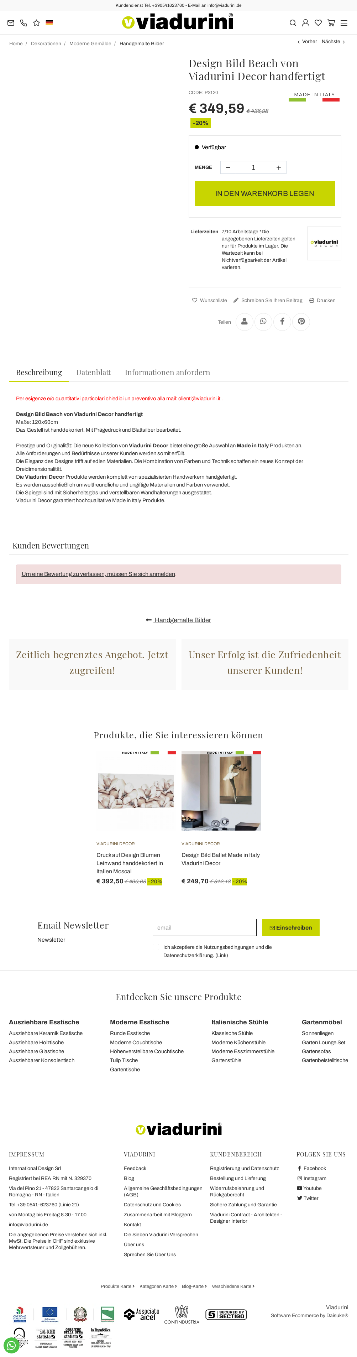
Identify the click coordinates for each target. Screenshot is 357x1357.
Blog (129, 1178)
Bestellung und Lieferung (238, 1178)
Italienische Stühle (239, 1022)
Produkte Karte (116, 1286)
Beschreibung (39, 372)
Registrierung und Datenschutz (244, 1168)
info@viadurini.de (28, 1224)
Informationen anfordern (167, 372)
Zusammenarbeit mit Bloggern (158, 1214)
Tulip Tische (124, 1060)
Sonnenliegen (318, 1033)
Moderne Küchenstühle (238, 1042)
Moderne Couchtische (136, 1042)
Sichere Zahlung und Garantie (243, 1204)
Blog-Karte (193, 1286)
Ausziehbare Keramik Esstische (46, 1033)
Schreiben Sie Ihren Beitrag (267, 300)
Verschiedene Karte (232, 1286)
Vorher (309, 41)
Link (221, 955)
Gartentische (125, 1069)
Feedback (135, 1168)
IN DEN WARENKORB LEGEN (264, 193)
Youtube (309, 1188)
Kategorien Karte (157, 1286)
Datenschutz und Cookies (152, 1204)
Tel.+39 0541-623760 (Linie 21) (44, 1204)
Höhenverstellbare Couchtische (147, 1051)
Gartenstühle (226, 1060)
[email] (205, 927)
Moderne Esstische (139, 1022)
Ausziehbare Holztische (36, 1042)
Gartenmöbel (322, 1022)
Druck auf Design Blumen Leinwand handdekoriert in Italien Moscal (129, 863)
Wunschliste (208, 300)
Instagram (311, 1178)
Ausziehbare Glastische (36, 1051)
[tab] (39, 372)
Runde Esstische (130, 1033)
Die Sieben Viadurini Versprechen (161, 1234)
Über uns (134, 1244)
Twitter (307, 1198)
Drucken (321, 300)
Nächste (331, 41)
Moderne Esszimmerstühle (242, 1051)
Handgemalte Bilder (178, 620)
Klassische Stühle (232, 1033)
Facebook (311, 1168)
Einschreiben (290, 928)
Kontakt (132, 1224)
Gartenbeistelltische (325, 1060)
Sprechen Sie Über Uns (150, 1254)
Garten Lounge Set (323, 1042)
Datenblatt (93, 372)
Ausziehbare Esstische (44, 1022)
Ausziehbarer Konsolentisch (41, 1060)
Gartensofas (316, 1051)
